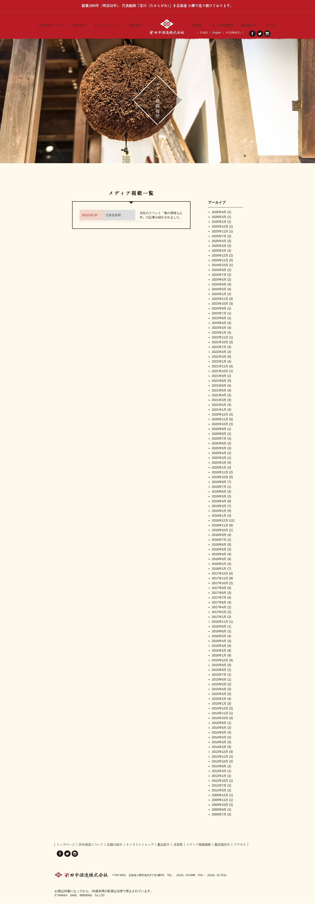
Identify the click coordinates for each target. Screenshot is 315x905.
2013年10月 (220, 763)
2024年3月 (219, 290)
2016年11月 (220, 623)
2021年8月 (219, 382)
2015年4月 (219, 690)
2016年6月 (219, 633)
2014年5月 (219, 734)
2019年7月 (219, 488)
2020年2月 (219, 464)
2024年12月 (220, 257)
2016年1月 (219, 657)
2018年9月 (219, 536)
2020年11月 (220, 420)
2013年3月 (219, 772)
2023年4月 (219, 324)
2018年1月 (219, 570)
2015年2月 (219, 700)
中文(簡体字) (233, 32)
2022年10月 (220, 343)
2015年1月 (219, 705)
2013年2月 (219, 777)
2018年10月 (220, 531)
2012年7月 (219, 787)
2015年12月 (220, 661)
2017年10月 (220, 584)
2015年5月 (219, 686)
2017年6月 (219, 604)
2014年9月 (219, 724)
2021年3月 (219, 401)
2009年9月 (219, 811)
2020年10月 (220, 425)
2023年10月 (220, 305)
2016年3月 (219, 647)
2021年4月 (219, 396)
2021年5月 (219, 392)
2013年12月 (220, 753)
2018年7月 (219, 541)
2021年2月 (219, 406)
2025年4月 (219, 242)
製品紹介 (135, 24)
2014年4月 (219, 739)
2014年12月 (220, 710)
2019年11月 (220, 473)
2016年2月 (219, 652)
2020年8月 (219, 435)
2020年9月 (219, 430)
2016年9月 (219, 628)
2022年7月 (219, 348)
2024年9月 (219, 271)
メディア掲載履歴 (198, 846)
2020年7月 (219, 440)
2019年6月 (219, 493)
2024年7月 (219, 276)
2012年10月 (220, 782)
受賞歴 (196, 24)
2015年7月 (219, 676)
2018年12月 (220, 522)
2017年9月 (219, 589)
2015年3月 (219, 695)
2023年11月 (220, 300)
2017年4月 (219, 608)
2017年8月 (219, 594)
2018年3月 (219, 560)
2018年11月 (220, 527)
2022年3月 (219, 358)
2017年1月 (219, 618)
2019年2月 (219, 512)
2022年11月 (220, 339)
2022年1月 (219, 363)
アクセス (270, 24)
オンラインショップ (108, 24)
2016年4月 (219, 642)
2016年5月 (219, 637)
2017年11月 (220, 580)
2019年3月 (219, 507)
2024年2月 (219, 295)
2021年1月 (219, 411)
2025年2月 (219, 252)
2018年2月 (219, 565)
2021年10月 (220, 372)
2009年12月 (220, 796)
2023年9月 (219, 310)
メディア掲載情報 (221, 24)
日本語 (204, 32)
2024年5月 (219, 281)
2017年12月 (220, 575)
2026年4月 (219, 213)
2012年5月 (219, 792)
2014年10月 (220, 719)
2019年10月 (220, 478)
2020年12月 (220, 416)
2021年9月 (219, 377)
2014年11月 (220, 714)
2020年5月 (219, 449)
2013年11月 (220, 758)
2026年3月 (219, 218)
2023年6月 (219, 319)
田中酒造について (51, 24)
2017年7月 (219, 599)
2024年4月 (219, 286)
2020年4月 (219, 454)
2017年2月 (219, 613)
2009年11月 (220, 801)
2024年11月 (220, 261)
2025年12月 (220, 228)
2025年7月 (219, 237)
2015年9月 (219, 666)
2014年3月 (219, 743)
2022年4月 (219, 353)
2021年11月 (220, 367)
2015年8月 (219, 671)
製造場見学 (248, 24)
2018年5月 (219, 551)
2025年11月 (220, 233)
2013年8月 (219, 767)
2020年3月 (219, 459)
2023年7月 (219, 314)
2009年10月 (220, 806)
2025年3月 (219, 247)
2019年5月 (219, 498)
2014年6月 (219, 729)
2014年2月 (219, 748)
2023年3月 (219, 329)
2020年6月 (219, 445)
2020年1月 (219, 469)
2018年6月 (219, 546)
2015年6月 (219, 681)
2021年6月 (219, 387)
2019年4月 (219, 502)
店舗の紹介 (78, 24)
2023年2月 (219, 334)
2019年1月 (219, 517)
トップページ (66, 846)
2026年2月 (219, 223)
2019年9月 (219, 483)
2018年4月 (219, 555)
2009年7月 (219, 816)
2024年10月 (220, 266)
